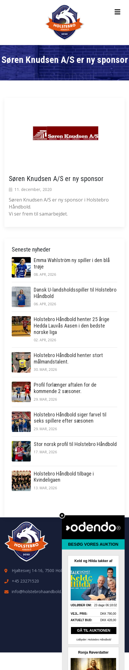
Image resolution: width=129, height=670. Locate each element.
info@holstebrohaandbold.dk (39, 591)
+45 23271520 (25, 581)
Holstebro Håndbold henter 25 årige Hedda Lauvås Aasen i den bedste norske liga (71, 325)
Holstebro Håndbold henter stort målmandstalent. (68, 358)
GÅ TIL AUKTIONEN (93, 630)
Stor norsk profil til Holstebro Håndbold (75, 444)
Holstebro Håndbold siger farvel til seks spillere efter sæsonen (70, 417)
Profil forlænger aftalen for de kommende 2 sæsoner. (65, 388)
